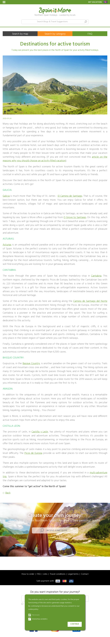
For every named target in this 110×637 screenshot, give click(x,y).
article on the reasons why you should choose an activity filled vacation (55, 159)
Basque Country (31, 364)
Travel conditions (57, 574)
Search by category (55, 34)
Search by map (20, 34)
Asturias (7, 245)
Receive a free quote (57, 530)
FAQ (90, 34)
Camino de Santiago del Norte (90, 301)
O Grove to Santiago (75, 217)
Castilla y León (40, 432)
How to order (28, 574)
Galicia (6, 196)
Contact (85, 574)
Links (45, 574)
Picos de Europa (33, 453)
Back (7, 493)
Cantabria (96, 276)
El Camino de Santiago (70, 196)
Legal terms (73, 574)
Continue (74, 624)
